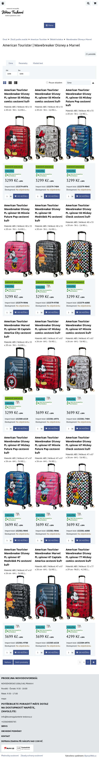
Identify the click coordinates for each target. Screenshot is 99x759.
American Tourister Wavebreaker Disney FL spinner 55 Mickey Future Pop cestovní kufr (78, 97)
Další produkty (21, 662)
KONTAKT (5, 736)
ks (8, 196)
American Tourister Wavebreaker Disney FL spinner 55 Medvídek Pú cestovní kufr (48, 213)
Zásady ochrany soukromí (32, 755)
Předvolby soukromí (10, 755)
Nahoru (8, 662)
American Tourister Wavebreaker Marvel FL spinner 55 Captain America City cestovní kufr (17, 329)
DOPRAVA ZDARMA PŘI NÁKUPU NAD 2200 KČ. (22, 741)
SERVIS (4, 726)
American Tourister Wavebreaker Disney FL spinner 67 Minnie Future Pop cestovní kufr (47, 445)
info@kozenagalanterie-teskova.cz (16, 716)
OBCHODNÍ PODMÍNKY (11, 731)
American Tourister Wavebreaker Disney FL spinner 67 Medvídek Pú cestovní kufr (17, 557)
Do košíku (21, 196)
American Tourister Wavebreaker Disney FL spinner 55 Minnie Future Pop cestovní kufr (17, 213)
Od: (11, 72)
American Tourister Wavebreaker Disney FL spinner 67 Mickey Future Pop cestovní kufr (17, 445)
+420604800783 (8, 721)
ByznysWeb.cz (90, 755)
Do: (24, 72)
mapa (3, 698)
